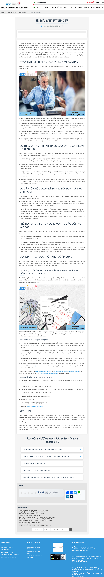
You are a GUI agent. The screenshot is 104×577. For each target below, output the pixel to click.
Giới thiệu (39, 7)
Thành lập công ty (49, 7)
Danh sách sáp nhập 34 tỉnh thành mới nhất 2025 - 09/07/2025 (35, 526)
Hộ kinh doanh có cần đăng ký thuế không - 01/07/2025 (33, 510)
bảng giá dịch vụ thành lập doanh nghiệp (66, 371)
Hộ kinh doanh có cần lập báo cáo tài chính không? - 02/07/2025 (35, 520)
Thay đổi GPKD (72, 7)
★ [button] (21, 493)
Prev (46, 529)
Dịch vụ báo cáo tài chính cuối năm (10, 555)
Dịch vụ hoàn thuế (5, 550)
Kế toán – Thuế (62, 7)
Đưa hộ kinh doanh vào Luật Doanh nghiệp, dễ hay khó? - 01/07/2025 (37, 517)
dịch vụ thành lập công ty (43, 371)
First (41, 529)
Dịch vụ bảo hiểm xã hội (7, 547)
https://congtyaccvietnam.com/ (35, 406)
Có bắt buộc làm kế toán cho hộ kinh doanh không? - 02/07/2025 (35, 519)
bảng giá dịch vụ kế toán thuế (49, 373)
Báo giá (92, 7)
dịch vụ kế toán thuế (41, 366)
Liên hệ (98, 7)
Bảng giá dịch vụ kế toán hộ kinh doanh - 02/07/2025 (32, 524)
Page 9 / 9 (35, 529)
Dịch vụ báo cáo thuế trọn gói (8, 557)
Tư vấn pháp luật (83, 7)
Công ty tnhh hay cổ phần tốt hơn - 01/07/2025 (31, 515)
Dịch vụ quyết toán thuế (7, 552)
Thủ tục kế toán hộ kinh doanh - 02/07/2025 (30, 522)
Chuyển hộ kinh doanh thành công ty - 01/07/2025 (32, 512)
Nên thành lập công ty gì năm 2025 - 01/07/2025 (31, 514)
